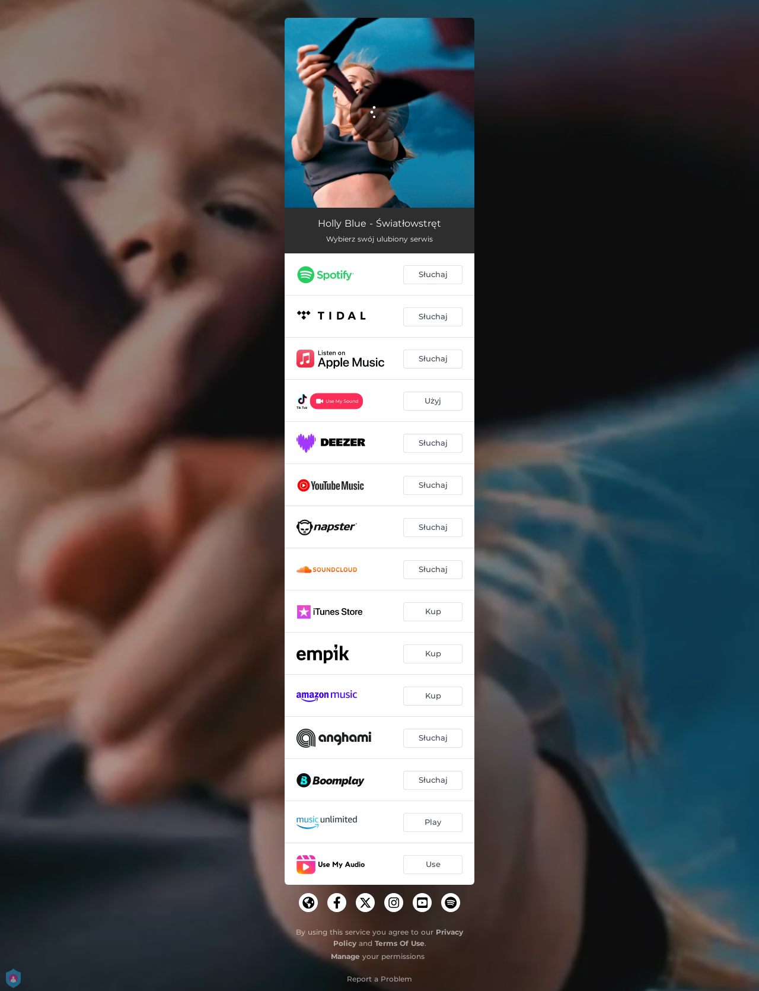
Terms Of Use (400, 943)
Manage (345, 956)
